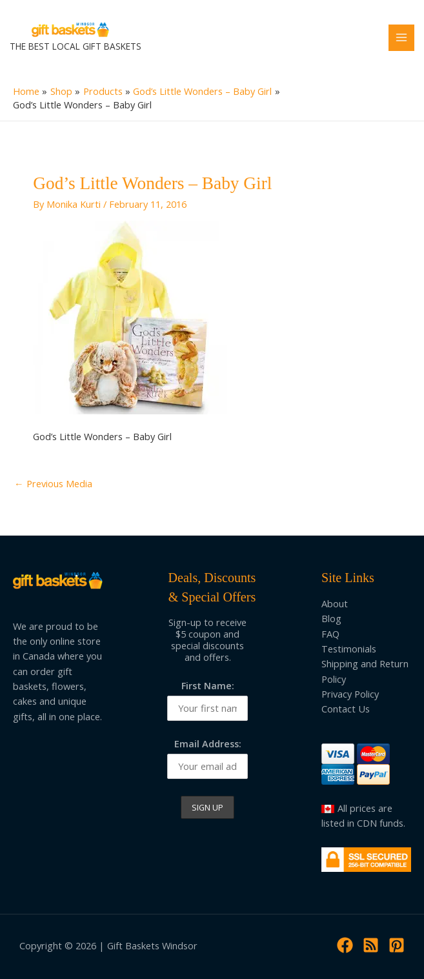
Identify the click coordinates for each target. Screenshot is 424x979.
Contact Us (345, 708)
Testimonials (348, 648)
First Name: (207, 685)
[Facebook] (345, 945)
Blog (331, 618)
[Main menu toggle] (401, 37)
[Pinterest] (397, 945)
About (334, 603)
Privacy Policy (350, 693)
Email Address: (207, 743)
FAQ (330, 633)
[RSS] (371, 945)
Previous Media (53, 483)
